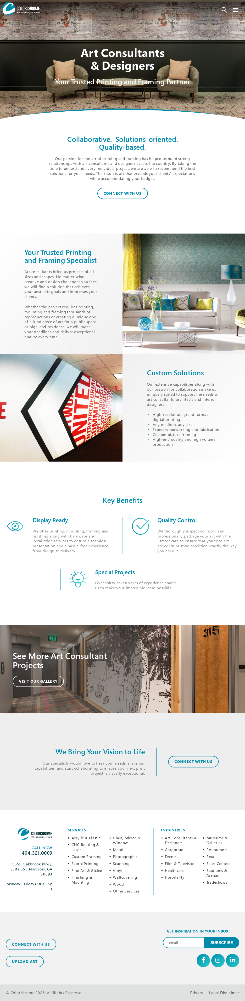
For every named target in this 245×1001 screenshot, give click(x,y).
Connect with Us (31, 944)
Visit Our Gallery (38, 681)
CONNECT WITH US (193, 761)
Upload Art (25, 961)
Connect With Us (123, 193)
